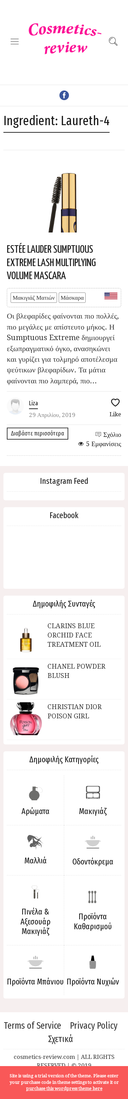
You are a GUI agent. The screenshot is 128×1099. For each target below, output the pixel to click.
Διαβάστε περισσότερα (37, 433)
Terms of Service (32, 1025)
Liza (33, 403)
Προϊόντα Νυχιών (93, 982)
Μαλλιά (35, 860)
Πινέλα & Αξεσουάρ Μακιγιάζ (35, 921)
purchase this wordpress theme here (64, 1088)
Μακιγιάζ (92, 811)
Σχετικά (60, 1039)
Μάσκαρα (72, 297)
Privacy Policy (93, 1025)
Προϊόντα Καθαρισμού (93, 921)
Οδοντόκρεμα (92, 862)
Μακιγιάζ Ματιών (34, 297)
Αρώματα (35, 811)
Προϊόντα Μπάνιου (35, 982)
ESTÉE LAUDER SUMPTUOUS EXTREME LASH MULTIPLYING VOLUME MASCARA (51, 262)
